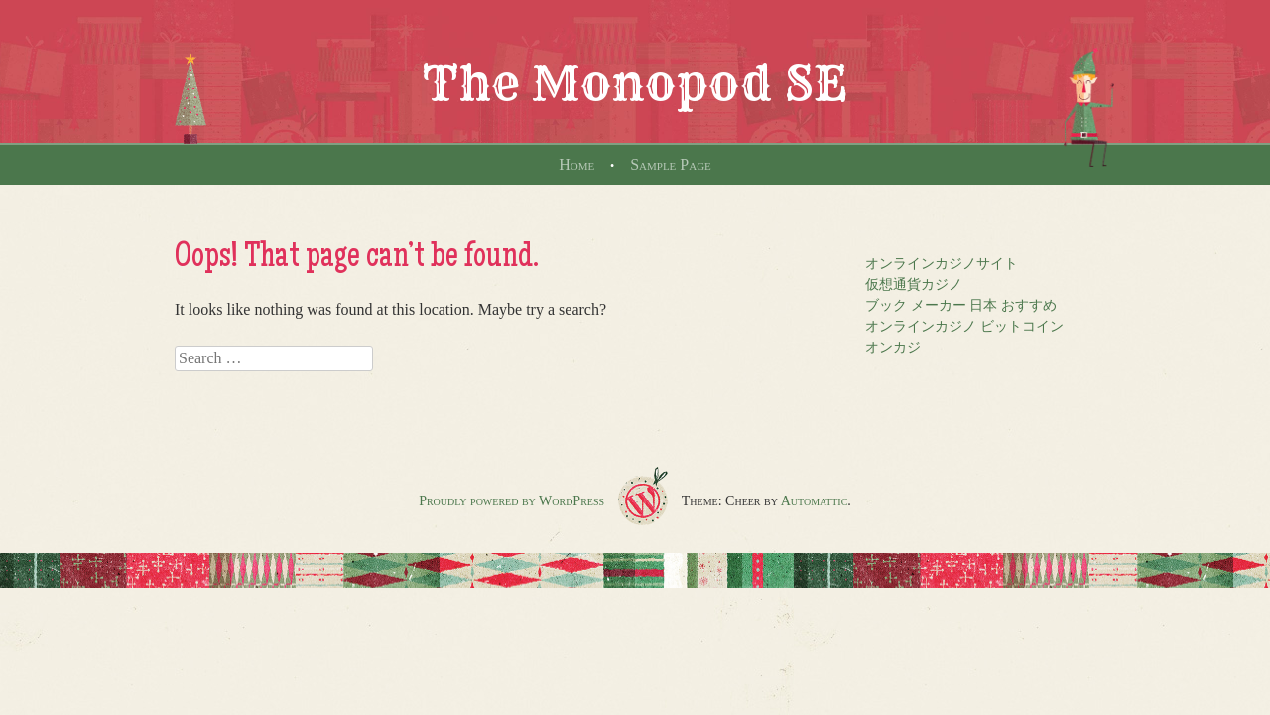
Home (576, 164)
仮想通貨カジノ (913, 284)
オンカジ (893, 347)
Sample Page (670, 164)
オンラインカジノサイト (941, 263)
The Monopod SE (635, 83)
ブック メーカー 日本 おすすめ (961, 305)
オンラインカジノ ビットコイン (964, 326)
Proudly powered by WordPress (511, 501)
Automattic (814, 501)
